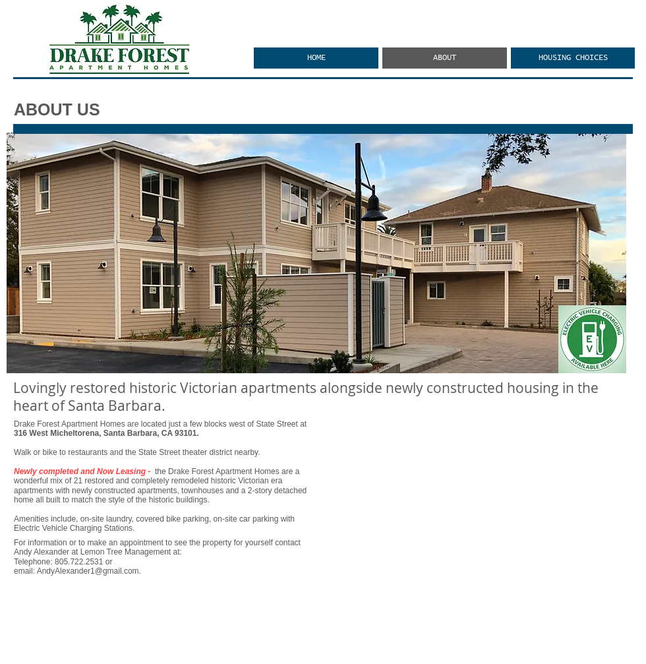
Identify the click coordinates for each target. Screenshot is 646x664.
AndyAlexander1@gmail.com (88, 571)
